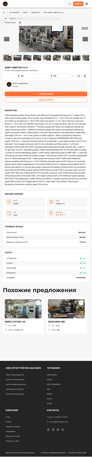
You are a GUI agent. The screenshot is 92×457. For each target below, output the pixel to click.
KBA (48, 389)
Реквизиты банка (13, 427)
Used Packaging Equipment (16, 384)
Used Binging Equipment (15, 389)
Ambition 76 (35, 12)
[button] (78, 3)
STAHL (49, 399)
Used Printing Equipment (15, 375)
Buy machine (14, 12)
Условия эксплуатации (77, 453)
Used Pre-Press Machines (15, 380)
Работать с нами (12, 441)
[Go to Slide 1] (7, 57)
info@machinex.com (60, 422)
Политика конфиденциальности (53, 453)
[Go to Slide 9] (86, 57)
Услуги (8, 422)
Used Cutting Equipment (15, 394)
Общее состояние (13, 436)
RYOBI (49, 404)
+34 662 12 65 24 (60, 417)
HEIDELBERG (52, 375)
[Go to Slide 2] (17, 57)
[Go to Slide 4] (37, 57)
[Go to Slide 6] (57, 57)
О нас (8, 417)
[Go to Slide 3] (27, 57)
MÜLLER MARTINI (53, 384)
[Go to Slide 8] (76, 57)
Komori (49, 380)
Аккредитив (10, 431)
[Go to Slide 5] (47, 57)
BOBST (25, 12)
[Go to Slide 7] (66, 57)
